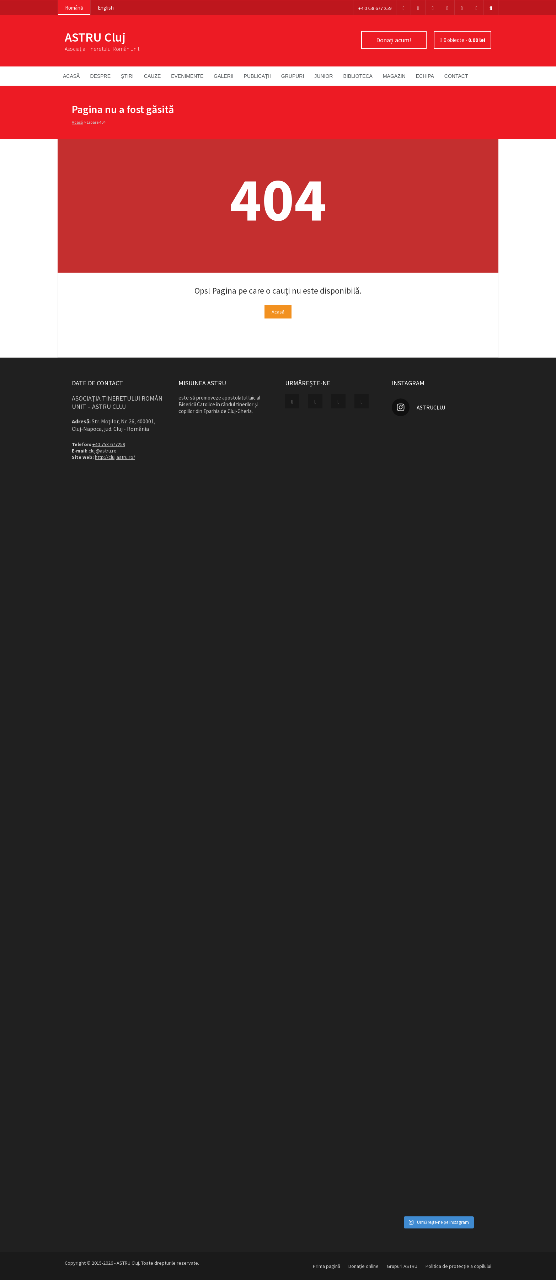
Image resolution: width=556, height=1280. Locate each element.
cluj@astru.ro (103, 451)
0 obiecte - (464, 40)
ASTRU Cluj (95, 37)
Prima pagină (326, 1266)
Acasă (71, 76)
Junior (323, 76)
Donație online (363, 1266)
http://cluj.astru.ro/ (115, 457)
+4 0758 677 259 (374, 8)
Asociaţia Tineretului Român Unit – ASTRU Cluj (117, 402)
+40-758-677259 (108, 444)
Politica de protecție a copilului (458, 1266)
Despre (100, 76)
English (106, 7)
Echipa (425, 76)
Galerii (223, 76)
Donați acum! (394, 40)
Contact (456, 76)
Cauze (152, 76)
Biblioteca (357, 76)
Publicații (257, 76)
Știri (127, 76)
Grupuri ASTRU (402, 1266)
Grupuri (292, 76)
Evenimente (187, 76)
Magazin (394, 76)
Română (74, 7)
